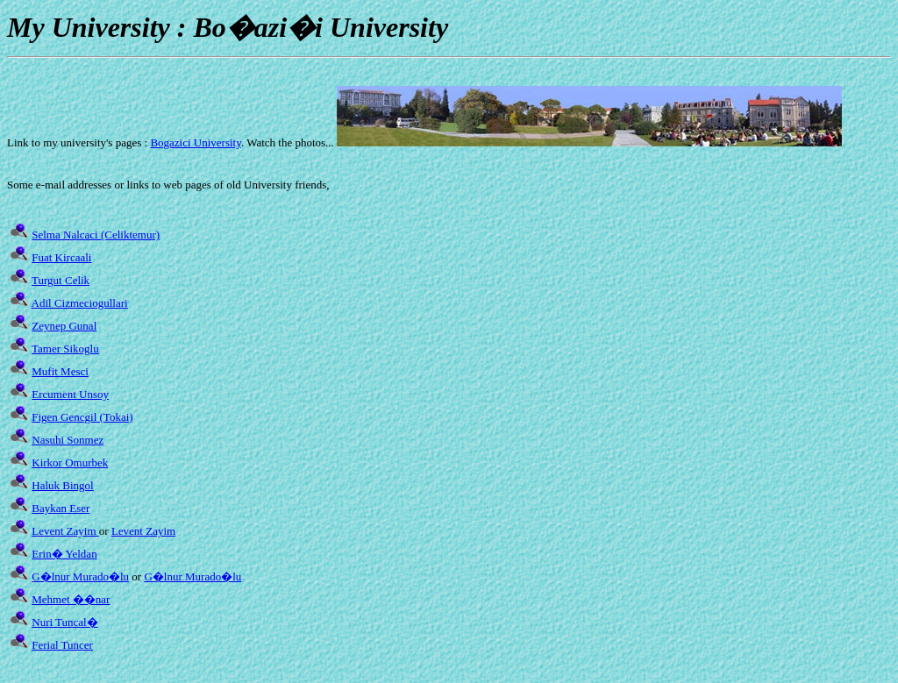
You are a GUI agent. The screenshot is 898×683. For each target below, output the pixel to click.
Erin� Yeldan (64, 553)
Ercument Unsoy (70, 394)
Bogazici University (195, 142)
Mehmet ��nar (71, 599)
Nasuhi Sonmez (67, 439)
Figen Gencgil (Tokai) (82, 416)
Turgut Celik (60, 280)
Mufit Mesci (60, 371)
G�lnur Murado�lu (80, 576)
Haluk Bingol (62, 485)
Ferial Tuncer (62, 644)
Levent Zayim (65, 530)
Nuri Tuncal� (64, 622)
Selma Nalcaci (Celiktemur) (96, 234)
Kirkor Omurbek (70, 462)
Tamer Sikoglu (65, 348)
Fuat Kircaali (61, 257)
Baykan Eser (60, 508)
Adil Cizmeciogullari (80, 302)
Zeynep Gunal (64, 325)
